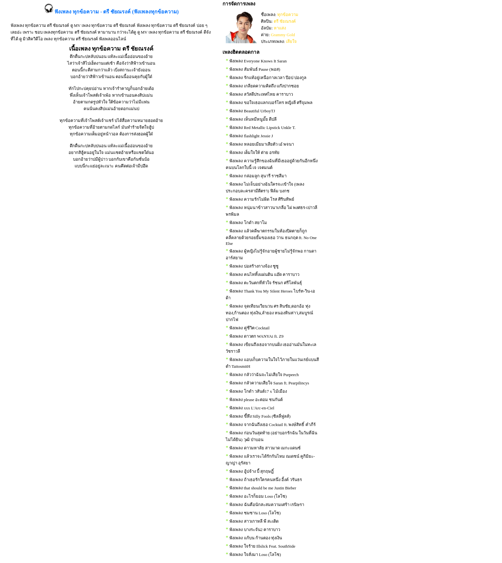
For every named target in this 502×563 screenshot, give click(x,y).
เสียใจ (291, 41)
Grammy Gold (283, 34)
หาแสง (280, 28)
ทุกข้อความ (287, 14)
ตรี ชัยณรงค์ (285, 21)
